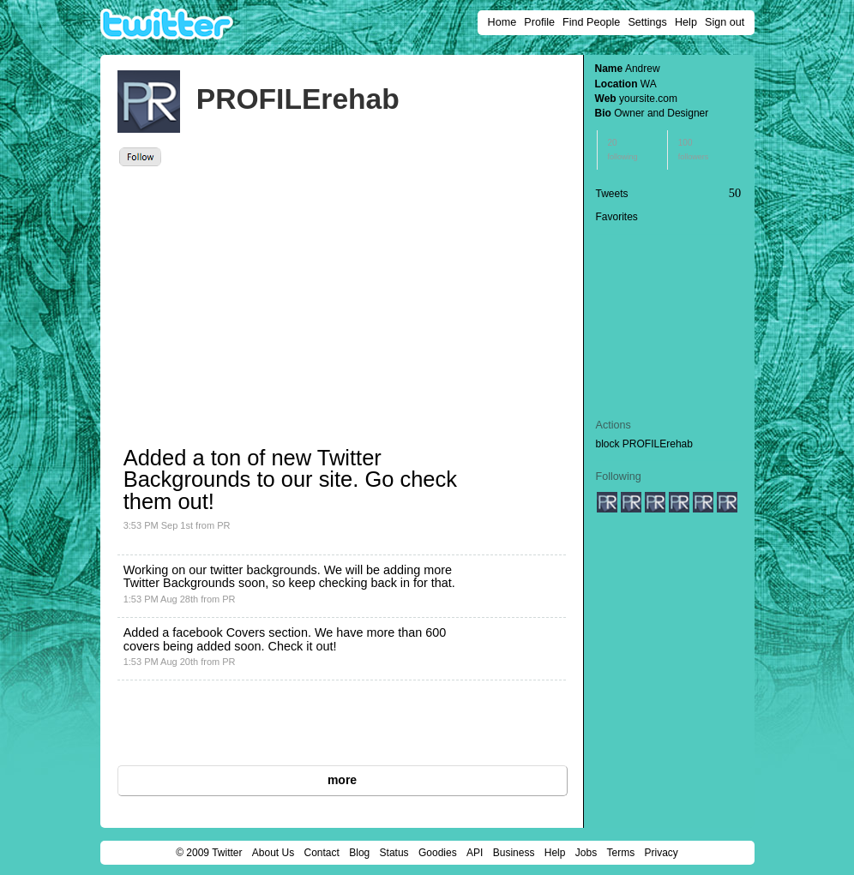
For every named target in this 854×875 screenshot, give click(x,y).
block (608, 444)
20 (623, 149)
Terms (620, 853)
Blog (359, 853)
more (342, 780)
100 (693, 149)
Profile (539, 22)
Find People (591, 22)
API (474, 853)
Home (502, 22)
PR (223, 525)
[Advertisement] (273, 295)
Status (394, 853)
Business (514, 853)
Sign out (724, 22)
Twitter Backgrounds (179, 583)
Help (686, 22)
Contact (322, 853)
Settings (647, 22)
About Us (273, 853)
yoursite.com (648, 99)
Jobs (586, 853)
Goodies (437, 853)
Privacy (661, 853)
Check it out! (302, 646)
